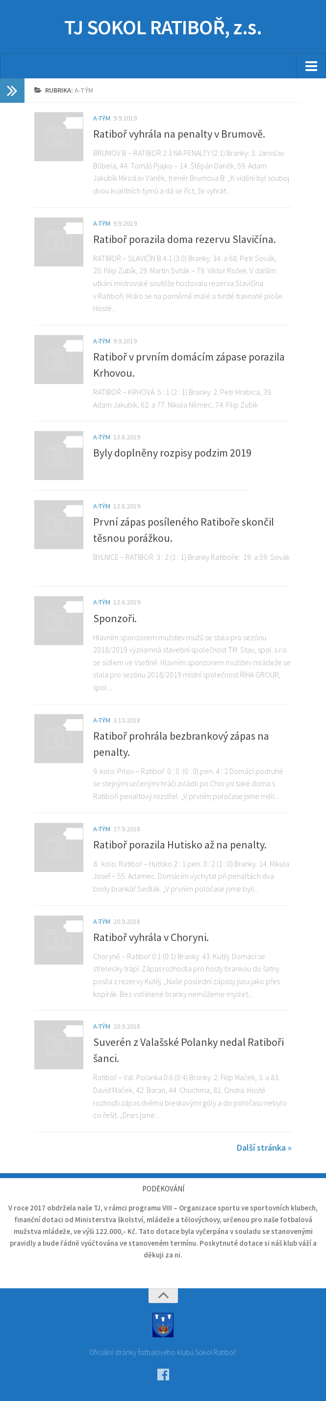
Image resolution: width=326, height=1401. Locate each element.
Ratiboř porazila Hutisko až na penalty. (180, 844)
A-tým (101, 118)
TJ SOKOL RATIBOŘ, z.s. (163, 27)
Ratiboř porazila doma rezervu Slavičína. (184, 239)
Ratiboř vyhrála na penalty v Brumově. (179, 134)
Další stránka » (264, 1147)
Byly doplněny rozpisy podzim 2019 (172, 452)
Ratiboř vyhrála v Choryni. (151, 937)
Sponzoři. (115, 618)
